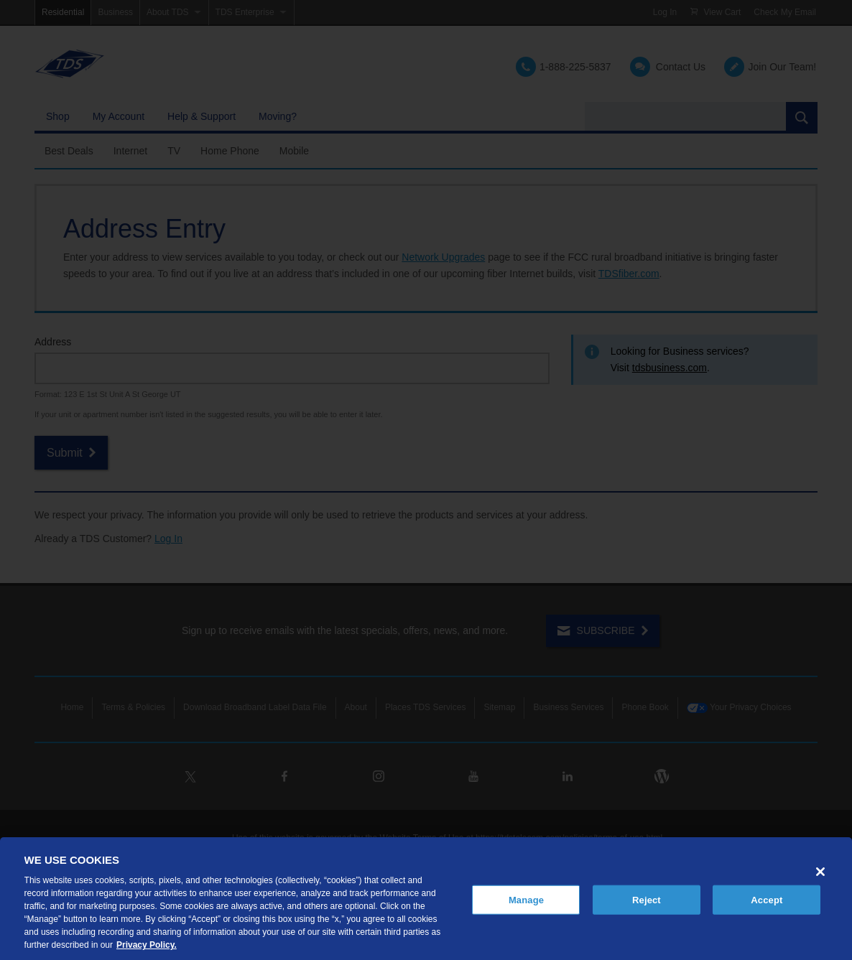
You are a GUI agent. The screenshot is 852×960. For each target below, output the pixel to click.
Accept (766, 899)
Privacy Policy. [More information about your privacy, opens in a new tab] (146, 945)
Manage (526, 899)
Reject (646, 899)
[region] (426, 898)
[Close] (820, 871)
